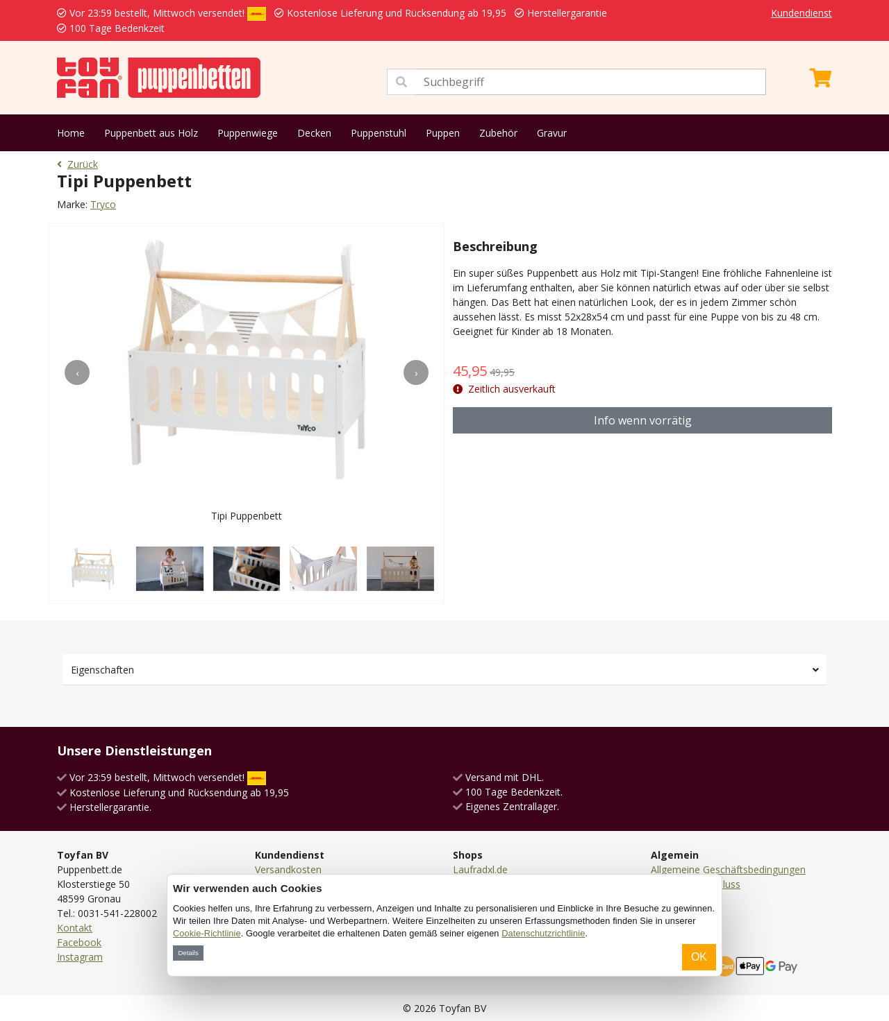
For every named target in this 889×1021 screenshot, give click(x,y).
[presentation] (77, 372)
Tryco (103, 204)
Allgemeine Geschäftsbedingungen (728, 869)
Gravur (552, 132)
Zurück (77, 164)
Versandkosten (288, 869)
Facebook (79, 942)
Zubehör (498, 132)
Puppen (443, 132)
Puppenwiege (247, 132)
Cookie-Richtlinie (207, 933)
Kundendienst (801, 12)
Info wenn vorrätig (643, 420)
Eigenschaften (102, 669)
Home (71, 132)
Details (188, 952)
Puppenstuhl (378, 132)
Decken (314, 132)
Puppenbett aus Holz (151, 132)
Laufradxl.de (480, 869)
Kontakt (74, 927)
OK (699, 957)
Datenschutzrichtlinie (543, 933)
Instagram (80, 956)
